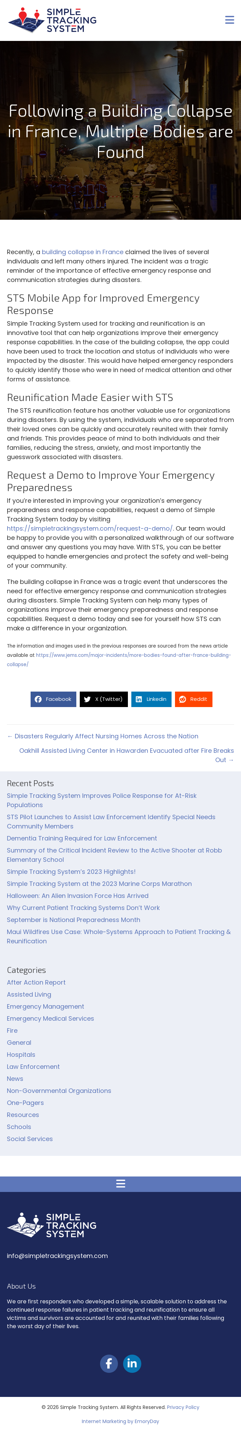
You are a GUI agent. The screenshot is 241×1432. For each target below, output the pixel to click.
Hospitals (21, 1054)
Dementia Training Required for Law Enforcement (82, 838)
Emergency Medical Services (50, 1018)
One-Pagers (25, 1102)
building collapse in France (82, 252)
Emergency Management (45, 1006)
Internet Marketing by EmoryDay (120, 1421)
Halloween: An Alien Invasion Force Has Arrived (78, 895)
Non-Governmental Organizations (59, 1090)
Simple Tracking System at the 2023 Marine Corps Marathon (99, 883)
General (19, 1042)
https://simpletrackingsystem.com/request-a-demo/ (90, 528)
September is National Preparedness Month (73, 919)
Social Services (30, 1139)
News (15, 1078)
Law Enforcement (33, 1066)
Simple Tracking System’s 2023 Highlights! (71, 871)
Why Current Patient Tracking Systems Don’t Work (83, 907)
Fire (12, 1030)
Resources (23, 1114)
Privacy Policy (183, 1407)
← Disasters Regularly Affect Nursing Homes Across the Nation (102, 736)
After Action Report (36, 982)
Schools (19, 1126)
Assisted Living (29, 994)
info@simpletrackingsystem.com (57, 1255)
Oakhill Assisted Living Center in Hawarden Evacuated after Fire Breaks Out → (126, 755)
